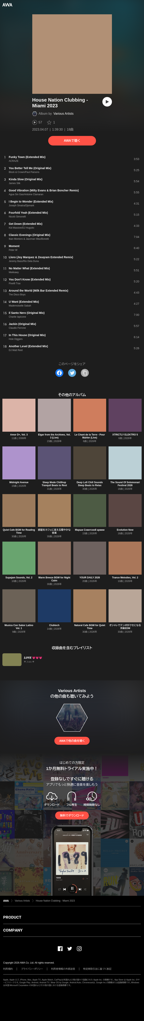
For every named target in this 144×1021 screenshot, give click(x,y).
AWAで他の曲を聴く (72, 740)
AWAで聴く (72, 140)
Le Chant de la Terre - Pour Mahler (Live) (89, 436)
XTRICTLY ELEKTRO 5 (125, 434)
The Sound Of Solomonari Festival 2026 (125, 484)
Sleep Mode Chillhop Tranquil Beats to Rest (54, 484)
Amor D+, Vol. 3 (19, 434)
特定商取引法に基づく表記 (97, 969)
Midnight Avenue (18, 482)
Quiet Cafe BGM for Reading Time (19, 531)
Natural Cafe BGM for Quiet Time (89, 627)
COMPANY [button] (13, 930)
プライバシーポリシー (32, 969)
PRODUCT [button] (12, 917)
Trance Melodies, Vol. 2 (125, 577)
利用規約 (8, 969)
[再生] (107, 102)
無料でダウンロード (72, 815)
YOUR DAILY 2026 (89, 577)
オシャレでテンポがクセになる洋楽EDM (125, 627)
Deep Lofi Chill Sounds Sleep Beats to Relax (90, 484)
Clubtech (54, 625)
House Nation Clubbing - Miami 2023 (55, 900)
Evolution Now (125, 529)
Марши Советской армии (89, 529)
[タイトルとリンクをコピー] (85, 373)
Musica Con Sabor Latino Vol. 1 (19, 627)
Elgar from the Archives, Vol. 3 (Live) (54, 436)
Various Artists (63, 113)
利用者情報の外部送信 (63, 969)
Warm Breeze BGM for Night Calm (54, 579)
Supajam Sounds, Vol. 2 (18, 577)
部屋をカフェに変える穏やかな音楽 (54, 531)
